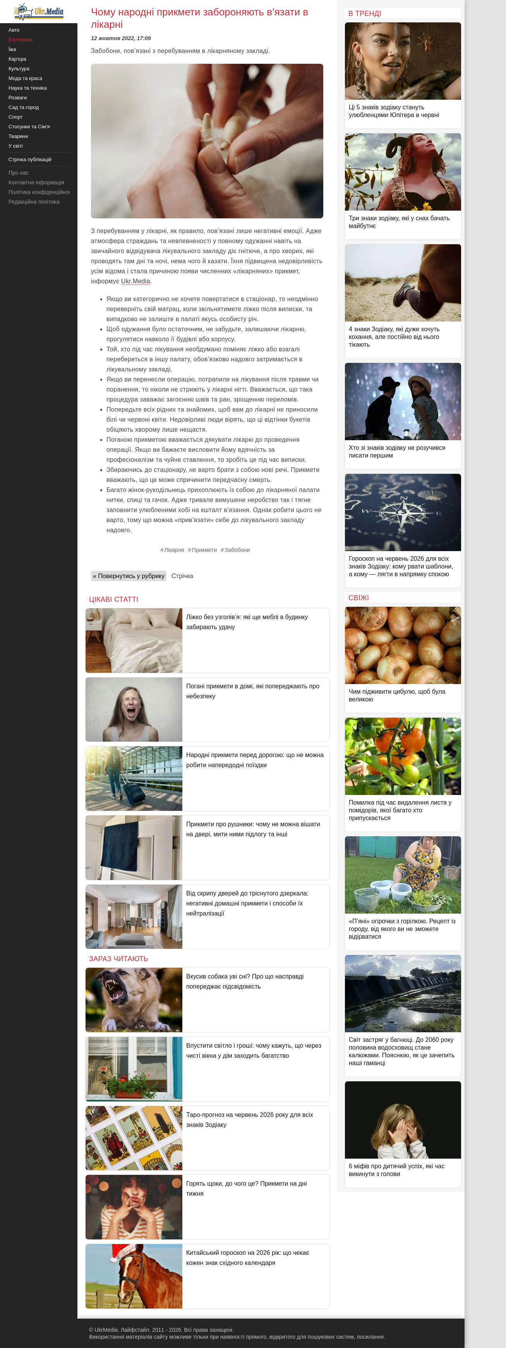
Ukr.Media (135, 281)
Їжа (12, 49)
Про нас (19, 173)
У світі (16, 146)
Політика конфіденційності (42, 192)
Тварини (18, 136)
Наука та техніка (28, 88)
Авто (14, 30)
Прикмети (204, 550)
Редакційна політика (34, 202)
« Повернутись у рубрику (129, 576)
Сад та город (24, 107)
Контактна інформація (36, 182)
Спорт (16, 117)
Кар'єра (17, 59)
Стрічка (182, 576)
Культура (19, 68)
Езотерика (21, 40)
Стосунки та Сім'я (29, 126)
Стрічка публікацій (30, 159)
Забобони (237, 550)
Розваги (18, 97)
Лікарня (174, 550)
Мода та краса (25, 78)
